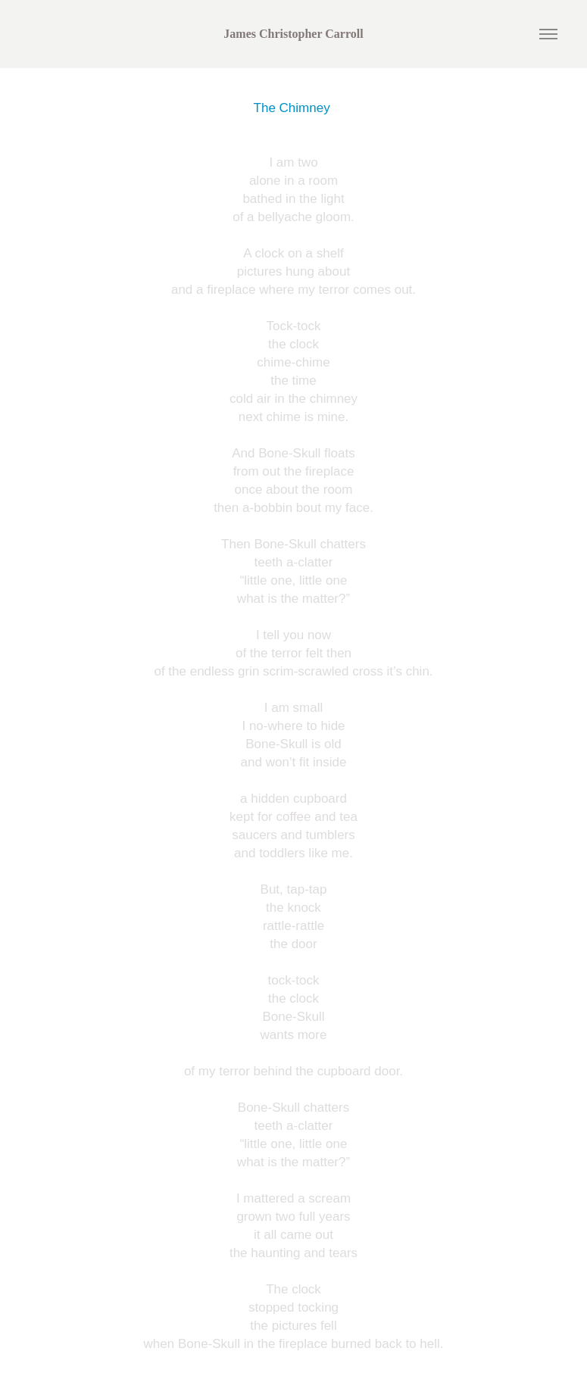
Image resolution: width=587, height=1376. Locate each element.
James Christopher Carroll (293, 33)
